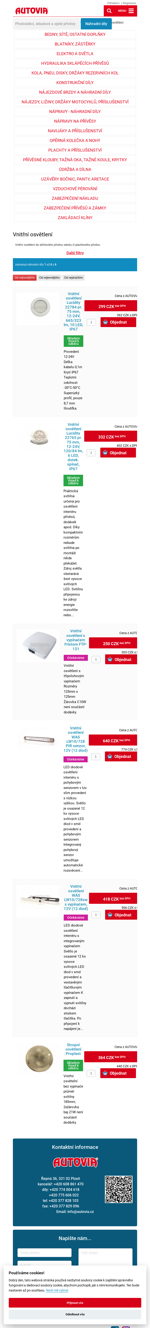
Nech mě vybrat (57, 1290)
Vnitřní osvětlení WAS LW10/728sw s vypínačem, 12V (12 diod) (76, 897)
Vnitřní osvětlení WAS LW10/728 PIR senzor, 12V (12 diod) (75, 739)
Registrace (129, 3)
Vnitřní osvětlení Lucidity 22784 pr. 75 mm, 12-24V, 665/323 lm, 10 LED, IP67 (73, 311)
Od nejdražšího (73, 277)
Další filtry (75, 252)
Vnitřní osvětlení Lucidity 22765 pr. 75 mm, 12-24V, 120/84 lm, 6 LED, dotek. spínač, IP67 (73, 446)
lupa (109, 10)
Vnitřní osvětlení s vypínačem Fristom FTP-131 (75, 640)
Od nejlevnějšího (49, 277)
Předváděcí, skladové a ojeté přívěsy (45, 23)
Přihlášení (113, 3)
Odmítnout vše (75, 1314)
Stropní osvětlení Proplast (73, 1049)
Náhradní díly (96, 23)
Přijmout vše (75, 1303)
